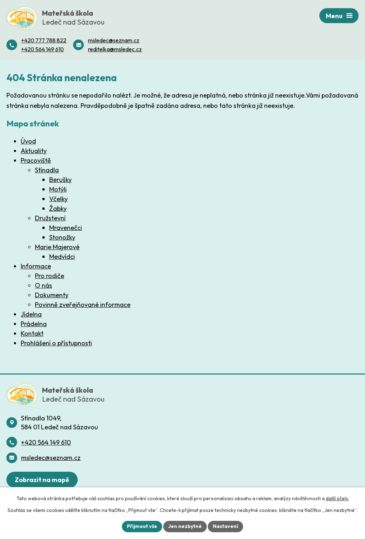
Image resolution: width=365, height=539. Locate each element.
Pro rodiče (49, 276)
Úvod (28, 141)
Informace (36, 266)
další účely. (337, 498)
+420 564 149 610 (46, 442)
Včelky (58, 199)
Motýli (58, 189)
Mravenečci (65, 228)
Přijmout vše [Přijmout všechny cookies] (142, 526)
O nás (43, 285)
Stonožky (62, 237)
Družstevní (50, 218)
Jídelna (31, 314)
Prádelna (34, 324)
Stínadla (47, 170)
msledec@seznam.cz (51, 458)
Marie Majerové (57, 247)
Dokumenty (51, 295)
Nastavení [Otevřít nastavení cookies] (225, 526)
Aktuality (34, 151)
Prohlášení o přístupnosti (56, 343)
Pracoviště (36, 160)
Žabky (58, 208)
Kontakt (32, 333)
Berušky (60, 180)
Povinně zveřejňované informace (82, 304)
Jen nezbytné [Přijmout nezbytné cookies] (185, 526)
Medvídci (62, 256)
